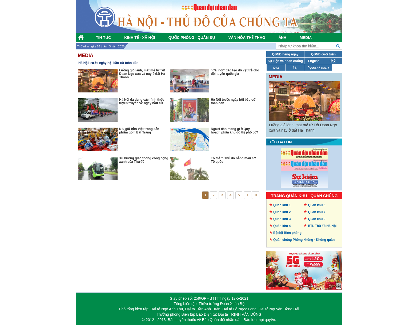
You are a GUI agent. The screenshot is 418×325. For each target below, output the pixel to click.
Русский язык (318, 68)
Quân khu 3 (282, 219)
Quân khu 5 (316, 205)
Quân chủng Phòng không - (304, 240)
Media (85, 55)
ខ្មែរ (295, 68)
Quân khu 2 (282, 212)
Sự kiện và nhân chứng (285, 61)
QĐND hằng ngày (285, 54)
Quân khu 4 (282, 226)
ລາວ (276, 68)
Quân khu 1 (282, 205)
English (313, 61)
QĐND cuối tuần (323, 54)
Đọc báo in (280, 142)
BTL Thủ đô (322, 226)
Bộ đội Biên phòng (287, 233)
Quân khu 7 (316, 212)
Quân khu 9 (316, 219)
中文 (333, 61)
